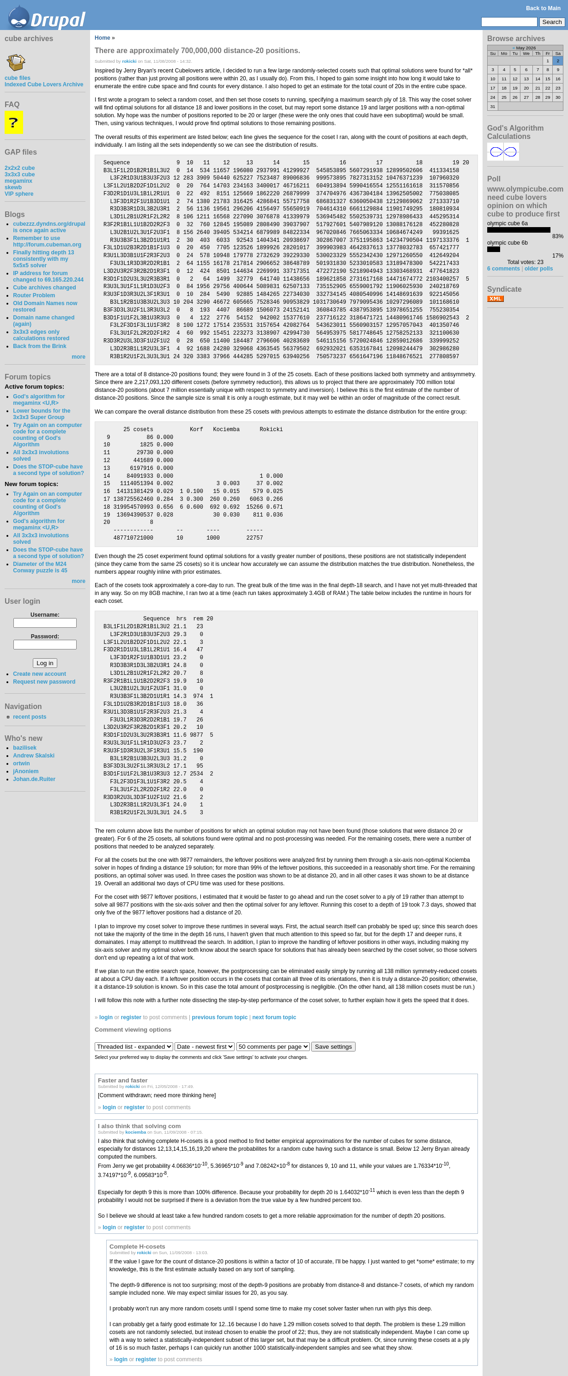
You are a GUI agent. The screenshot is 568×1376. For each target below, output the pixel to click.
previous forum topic (220, 1017)
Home (102, 38)
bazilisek (24, 748)
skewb (13, 187)
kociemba (135, 1132)
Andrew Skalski (33, 755)
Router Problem (34, 295)
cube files (17, 74)
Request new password (44, 682)
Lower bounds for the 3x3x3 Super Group (41, 414)
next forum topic (274, 1017)
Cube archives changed (44, 287)
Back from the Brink (39, 346)
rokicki (129, 61)
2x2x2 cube (20, 168)
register (131, 1017)
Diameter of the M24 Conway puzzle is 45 (40, 567)
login (106, 1017)
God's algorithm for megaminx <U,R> (39, 399)
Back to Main (543, 8)
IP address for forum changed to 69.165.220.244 (48, 276)
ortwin (21, 763)
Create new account (39, 674)
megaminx (18, 181)
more (78, 357)
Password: (45, 636)
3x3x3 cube (20, 174)
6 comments (503, 268)
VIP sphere (19, 194)
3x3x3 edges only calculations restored (41, 335)
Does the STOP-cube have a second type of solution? (48, 469)
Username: (45, 615)
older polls (539, 268)
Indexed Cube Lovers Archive (44, 84)
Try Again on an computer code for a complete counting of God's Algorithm (47, 435)
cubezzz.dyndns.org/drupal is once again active (49, 227)
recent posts (29, 717)
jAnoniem (25, 771)
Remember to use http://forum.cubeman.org (47, 241)
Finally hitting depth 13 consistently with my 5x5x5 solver (43, 259)
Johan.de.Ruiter (34, 779)
